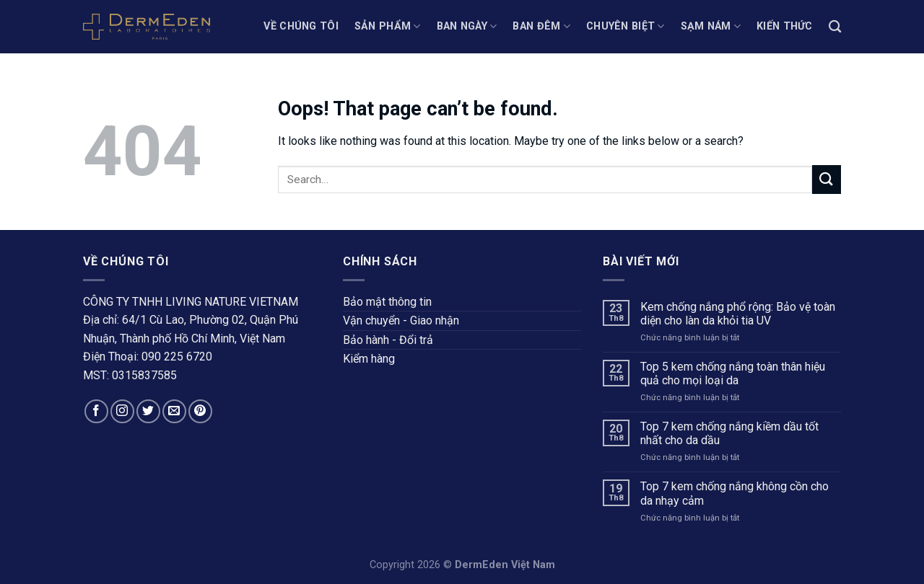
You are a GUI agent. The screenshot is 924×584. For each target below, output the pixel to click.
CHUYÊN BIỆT (625, 26)
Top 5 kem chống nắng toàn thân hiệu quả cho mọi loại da (732, 373)
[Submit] (826, 179)
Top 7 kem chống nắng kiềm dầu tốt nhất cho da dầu (729, 433)
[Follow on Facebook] (96, 411)
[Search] (835, 27)
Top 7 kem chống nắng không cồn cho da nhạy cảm (734, 493)
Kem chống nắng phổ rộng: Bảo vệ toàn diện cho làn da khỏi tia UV (737, 313)
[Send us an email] (174, 411)
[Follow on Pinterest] (200, 411)
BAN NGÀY (467, 26)
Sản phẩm (387, 26)
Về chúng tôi (300, 26)
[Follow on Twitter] (148, 411)
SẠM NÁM (711, 26)
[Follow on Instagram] (122, 411)
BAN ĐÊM (541, 26)
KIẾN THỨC (785, 26)
